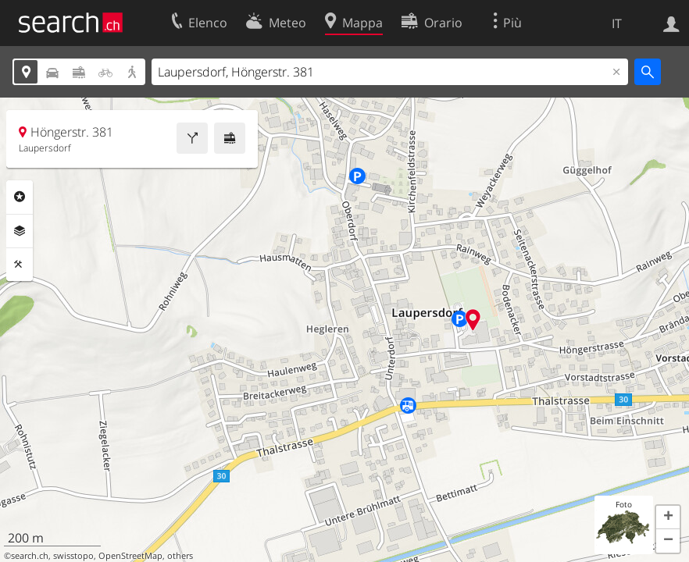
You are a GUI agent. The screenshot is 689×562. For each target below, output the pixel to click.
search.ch (29, 555)
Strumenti (19, 264)
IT (617, 23)
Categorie (19, 196)
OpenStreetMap (130, 555)
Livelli (19, 231)
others (180, 555)
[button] (668, 517)
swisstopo (73, 555)
